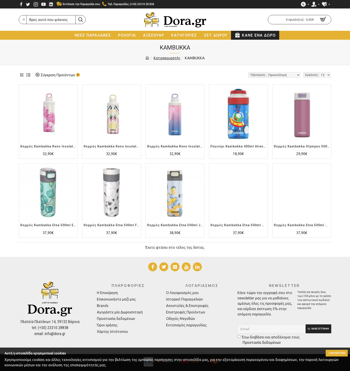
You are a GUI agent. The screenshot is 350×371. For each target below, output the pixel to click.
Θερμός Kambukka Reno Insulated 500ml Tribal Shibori (111, 146)
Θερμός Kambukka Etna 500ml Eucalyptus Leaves (48, 225)
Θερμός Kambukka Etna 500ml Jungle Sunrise (175, 225)
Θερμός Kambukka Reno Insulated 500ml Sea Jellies (175, 146)
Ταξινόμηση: (253, 74)
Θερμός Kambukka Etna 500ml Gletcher (238, 225)
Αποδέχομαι (336, 353)
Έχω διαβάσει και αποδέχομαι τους (269, 340)
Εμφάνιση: (313, 74)
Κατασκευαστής (167, 58)
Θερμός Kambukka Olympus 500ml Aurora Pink (302, 146)
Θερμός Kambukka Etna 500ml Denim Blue (302, 225)
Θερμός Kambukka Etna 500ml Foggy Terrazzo (111, 225)
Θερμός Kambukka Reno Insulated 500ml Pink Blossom (48, 146)
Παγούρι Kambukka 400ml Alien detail (238, 146)
